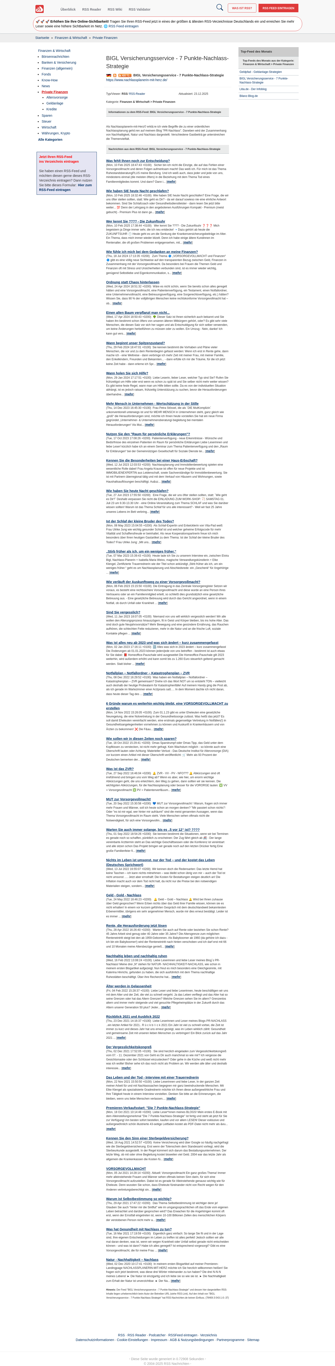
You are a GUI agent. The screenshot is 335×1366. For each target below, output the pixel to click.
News (46, 86)
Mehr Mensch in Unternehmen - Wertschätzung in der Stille (152, 404)
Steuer (46, 121)
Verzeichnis (208, 1335)
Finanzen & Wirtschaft (54, 51)
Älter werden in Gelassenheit (129, 986)
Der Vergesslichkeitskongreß (129, 1047)
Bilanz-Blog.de (249, 96)
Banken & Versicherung (59, 62)
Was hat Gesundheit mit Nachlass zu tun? (139, 1229)
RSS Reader (91, 9)
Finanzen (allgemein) (57, 68)
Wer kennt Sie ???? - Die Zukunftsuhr (135, 221)
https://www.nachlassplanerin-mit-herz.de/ (136, 80)
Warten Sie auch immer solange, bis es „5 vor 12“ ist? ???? (153, 830)
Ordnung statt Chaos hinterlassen (133, 282)
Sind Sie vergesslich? (123, 612)
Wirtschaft (49, 127)
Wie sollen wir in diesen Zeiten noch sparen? (141, 739)
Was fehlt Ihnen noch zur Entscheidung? (138, 161)
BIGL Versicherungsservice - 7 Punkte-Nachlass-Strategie (264, 80)
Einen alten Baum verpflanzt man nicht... (138, 313)
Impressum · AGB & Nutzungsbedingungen (182, 1340)
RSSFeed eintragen (182, 1335)
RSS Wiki (115, 9)
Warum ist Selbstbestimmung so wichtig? (139, 1199)
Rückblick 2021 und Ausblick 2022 (133, 1016)
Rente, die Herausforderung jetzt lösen (136, 925)
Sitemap (253, 1340)
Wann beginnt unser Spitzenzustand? (135, 343)
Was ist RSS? (242, 8)
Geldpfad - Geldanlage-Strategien (261, 72)
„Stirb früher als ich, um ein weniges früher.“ (141, 551)
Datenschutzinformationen (95, 1340)
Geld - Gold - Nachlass (123, 895)
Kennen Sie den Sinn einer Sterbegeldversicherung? (147, 1138)
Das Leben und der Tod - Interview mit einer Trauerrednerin (152, 1077)
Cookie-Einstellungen (132, 1340)
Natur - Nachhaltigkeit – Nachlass (132, 1260)
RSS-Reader (137, 93)
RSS (121, 1335)
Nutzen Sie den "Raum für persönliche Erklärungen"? (148, 434)
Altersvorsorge (57, 97)
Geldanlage (55, 103)
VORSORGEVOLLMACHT (126, 1169)
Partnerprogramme (231, 1340)
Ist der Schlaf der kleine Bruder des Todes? (140, 521)
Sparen (47, 115)
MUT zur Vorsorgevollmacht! (128, 799)
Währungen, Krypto (56, 133)
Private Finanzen (55, 92)
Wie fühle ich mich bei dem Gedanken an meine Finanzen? (152, 252)
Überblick (68, 9)
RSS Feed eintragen (278, 8)
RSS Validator (139, 9)
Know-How (50, 80)
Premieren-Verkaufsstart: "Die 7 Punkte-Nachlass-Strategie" (153, 1108)
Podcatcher (157, 1335)
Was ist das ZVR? (120, 769)
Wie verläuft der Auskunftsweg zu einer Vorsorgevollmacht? (153, 582)
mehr (171, 181)
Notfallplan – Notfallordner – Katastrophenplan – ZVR (148, 673)
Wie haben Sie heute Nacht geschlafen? (137, 491)
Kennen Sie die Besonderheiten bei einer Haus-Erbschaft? (152, 460)
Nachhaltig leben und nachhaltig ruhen (136, 956)
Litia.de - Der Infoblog (253, 89)
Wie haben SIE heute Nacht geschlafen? (137, 191)
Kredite (52, 109)
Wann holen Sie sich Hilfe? (127, 373)
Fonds (46, 74)
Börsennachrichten (55, 56)
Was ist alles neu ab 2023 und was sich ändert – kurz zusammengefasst (162, 643)
